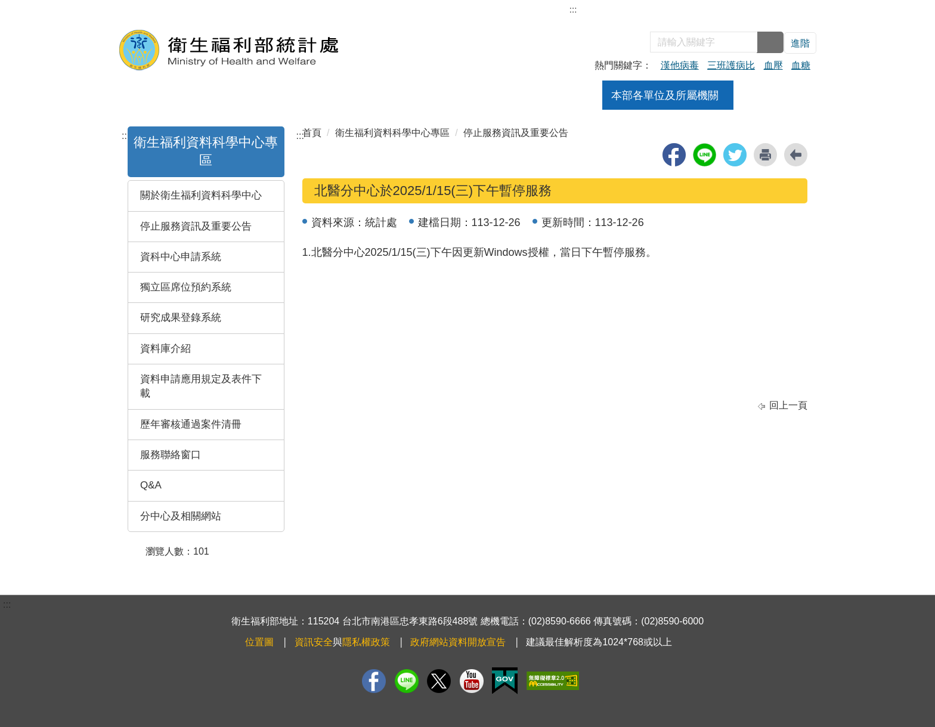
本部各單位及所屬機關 (665, 95)
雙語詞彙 (686, 10)
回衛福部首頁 (783, 10)
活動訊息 (499, 95)
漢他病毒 (680, 65)
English (730, 10)
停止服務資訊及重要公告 (196, 226)
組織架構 (298, 95)
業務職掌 (365, 95)
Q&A (151, 485)
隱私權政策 (366, 642)
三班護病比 (731, 65)
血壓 (773, 65)
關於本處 (231, 95)
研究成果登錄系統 (180, 317)
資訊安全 (314, 642)
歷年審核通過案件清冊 (191, 424)
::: (573, 9)
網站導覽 (590, 10)
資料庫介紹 (165, 348)
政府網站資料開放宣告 (458, 642)
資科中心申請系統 (180, 256)
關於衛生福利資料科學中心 (201, 195)
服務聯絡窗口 (170, 454)
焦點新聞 (432, 95)
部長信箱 (638, 10)
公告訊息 (565, 95)
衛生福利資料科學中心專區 (392, 133)
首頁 (311, 133)
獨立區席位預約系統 (185, 287)
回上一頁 (788, 405)
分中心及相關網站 (180, 516)
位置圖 (259, 642)
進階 (800, 43)
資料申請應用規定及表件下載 (201, 386)
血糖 (800, 65)
